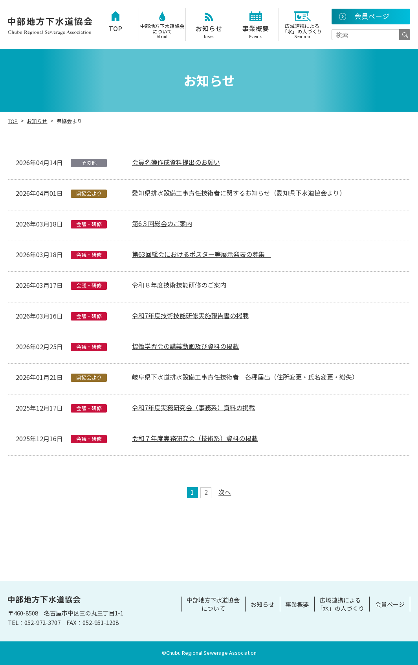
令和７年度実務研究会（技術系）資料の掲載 (195, 438)
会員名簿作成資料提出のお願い (176, 162)
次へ (224, 493)
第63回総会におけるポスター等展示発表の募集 (201, 254)
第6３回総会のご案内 (162, 223)
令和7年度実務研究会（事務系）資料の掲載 (193, 407)
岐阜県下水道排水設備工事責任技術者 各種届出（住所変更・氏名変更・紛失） (245, 376)
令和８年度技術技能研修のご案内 (179, 284)
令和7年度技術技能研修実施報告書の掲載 (190, 315)
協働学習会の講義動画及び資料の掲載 (185, 346)
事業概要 (255, 31)
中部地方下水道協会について (162, 30)
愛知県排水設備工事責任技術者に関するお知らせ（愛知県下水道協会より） (239, 192)
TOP (116, 28)
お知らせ (209, 31)
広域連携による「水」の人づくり (302, 30)
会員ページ (390, 604)
